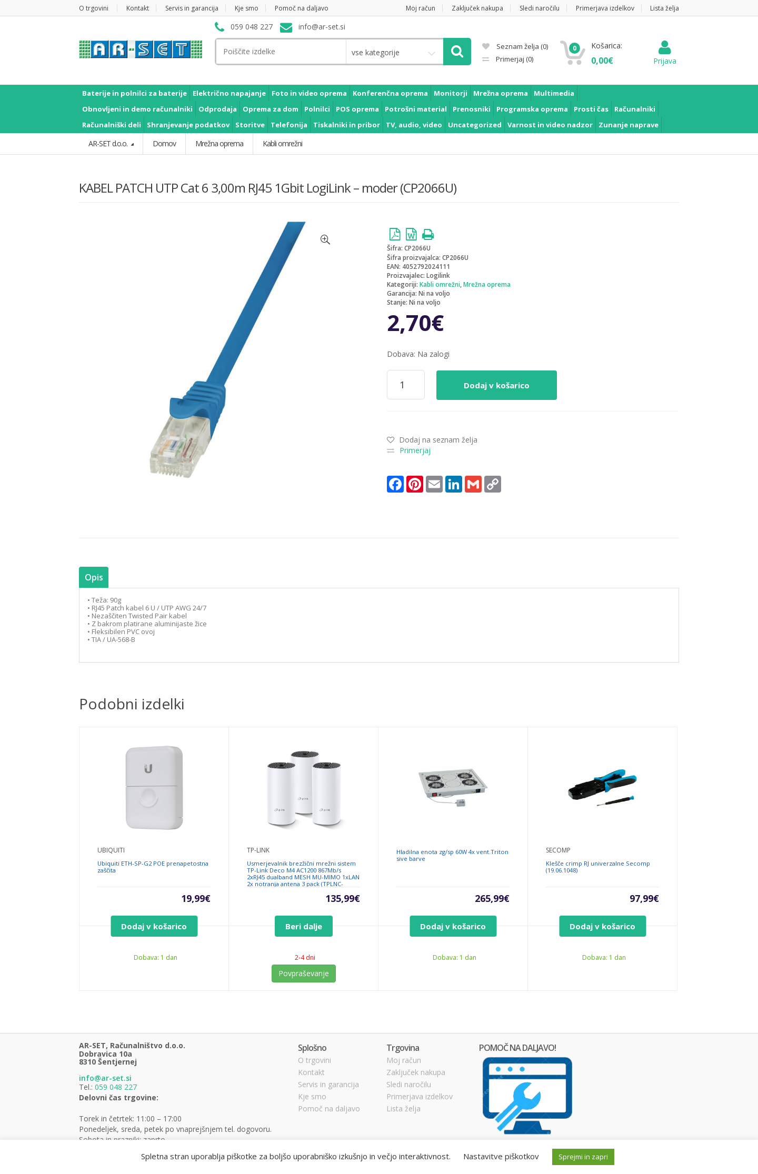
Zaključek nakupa (477, 8)
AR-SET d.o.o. (108, 143)
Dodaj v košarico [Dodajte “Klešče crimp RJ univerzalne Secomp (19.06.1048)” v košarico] (602, 926)
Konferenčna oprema (390, 93)
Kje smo (246, 8)
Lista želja (664, 8)
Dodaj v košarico (497, 385)
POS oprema (357, 109)
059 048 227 (116, 1087)
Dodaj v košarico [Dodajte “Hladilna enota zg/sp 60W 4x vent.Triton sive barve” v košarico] (453, 926)
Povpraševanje (303, 973)
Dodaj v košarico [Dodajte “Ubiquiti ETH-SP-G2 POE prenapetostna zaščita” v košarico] (154, 926)
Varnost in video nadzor (550, 124)
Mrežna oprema (500, 93)
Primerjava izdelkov (605, 8)
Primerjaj (513, 59)
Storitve (250, 124)
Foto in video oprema (309, 93)
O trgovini (93, 8)
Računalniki (634, 109)
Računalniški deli (111, 124)
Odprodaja (217, 109)
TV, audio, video (414, 124)
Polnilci (317, 109)
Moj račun (420, 8)
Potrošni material (416, 109)
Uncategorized (475, 124)
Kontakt (137, 8)
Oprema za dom (270, 109)
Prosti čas (591, 109)
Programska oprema (532, 109)
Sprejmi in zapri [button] (583, 1156)
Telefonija (289, 124)
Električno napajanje (229, 93)
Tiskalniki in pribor (346, 124)
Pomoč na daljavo (301, 8)
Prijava (664, 55)
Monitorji (450, 93)
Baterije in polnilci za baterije (134, 93)
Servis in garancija (191, 8)
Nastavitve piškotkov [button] (501, 1156)
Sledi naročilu (540, 8)
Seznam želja (515, 46)
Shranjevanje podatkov (188, 124)
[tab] (93, 577)
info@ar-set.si (105, 1078)
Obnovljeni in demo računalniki (137, 109)
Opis (93, 577)
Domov (164, 143)
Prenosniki (472, 109)
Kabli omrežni (440, 284)
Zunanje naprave (629, 124)
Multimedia (554, 93)
